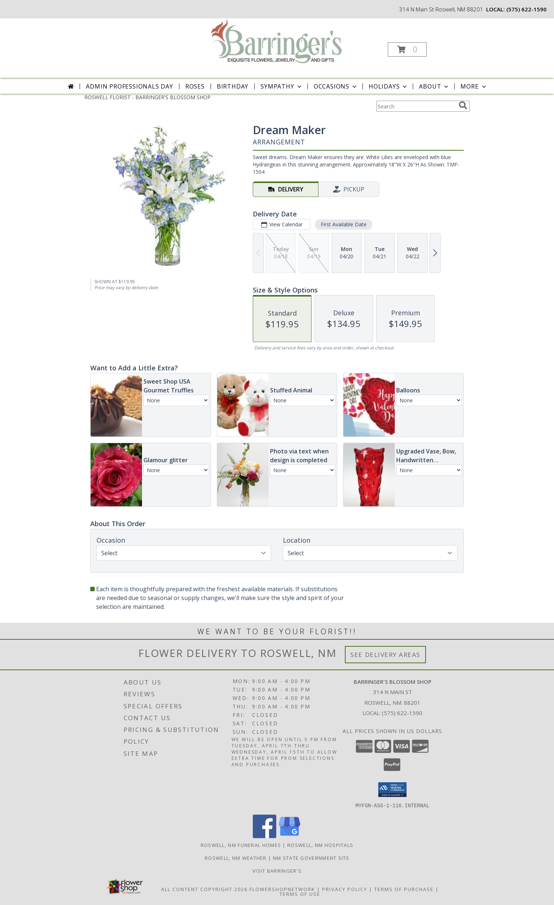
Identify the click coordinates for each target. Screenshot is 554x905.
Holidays (388, 86)
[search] (463, 105)
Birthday (232, 86)
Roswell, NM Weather (236, 857)
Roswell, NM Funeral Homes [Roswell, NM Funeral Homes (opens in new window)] (241, 844)
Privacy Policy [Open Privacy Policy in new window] (344, 889)
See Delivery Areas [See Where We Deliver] (385, 654)
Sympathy (281, 86)
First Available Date (344, 224)
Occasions (336, 86)
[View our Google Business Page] (289, 835)
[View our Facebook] (264, 835)
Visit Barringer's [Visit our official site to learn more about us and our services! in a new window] (277, 870)
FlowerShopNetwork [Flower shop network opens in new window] (282, 889)
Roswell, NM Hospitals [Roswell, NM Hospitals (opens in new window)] (320, 844)
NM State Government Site (311, 857)
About (434, 86)
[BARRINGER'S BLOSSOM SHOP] (276, 40)
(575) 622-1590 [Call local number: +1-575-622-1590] (526, 9)
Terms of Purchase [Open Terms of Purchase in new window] (404, 889)
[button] (407, 49)
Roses (195, 86)
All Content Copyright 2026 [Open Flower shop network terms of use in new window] (204, 889)
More (473, 86)
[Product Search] (416, 106)
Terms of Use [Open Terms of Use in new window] (300, 893)
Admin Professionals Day (129, 86)
